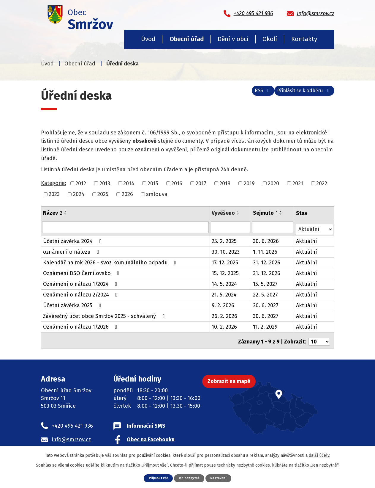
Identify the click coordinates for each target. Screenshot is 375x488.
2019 (249, 183)
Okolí (269, 39)
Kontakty (304, 39)
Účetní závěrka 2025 (73, 303)
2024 (78, 194)
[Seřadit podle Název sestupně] (65, 214)
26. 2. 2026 (225, 313)
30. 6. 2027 (266, 303)
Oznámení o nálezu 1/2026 (81, 324)
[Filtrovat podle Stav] (314, 226)
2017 (201, 183)
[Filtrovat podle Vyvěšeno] (231, 227)
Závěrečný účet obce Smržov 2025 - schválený (105, 313)
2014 (128, 183)
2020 (273, 183)
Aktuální (307, 239)
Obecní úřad (187, 39)
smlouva (156, 194)
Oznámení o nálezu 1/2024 (81, 281)
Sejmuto (266, 213)
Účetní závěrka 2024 (73, 239)
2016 (176, 183)
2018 (224, 183)
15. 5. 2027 (266, 281)
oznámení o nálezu (72, 249)
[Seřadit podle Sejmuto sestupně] (281, 214)
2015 (153, 183)
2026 (127, 194)
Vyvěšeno (223, 213)
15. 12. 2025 (225, 271)
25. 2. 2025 (224, 239)
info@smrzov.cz (71, 434)
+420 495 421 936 (72, 421)
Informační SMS (146, 421)
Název (52, 213)
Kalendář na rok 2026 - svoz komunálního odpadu (111, 260)
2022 (321, 183)
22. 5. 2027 (266, 292)
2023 (54, 194)
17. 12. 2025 (225, 260)
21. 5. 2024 (224, 292)
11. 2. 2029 (266, 324)
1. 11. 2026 (266, 249)
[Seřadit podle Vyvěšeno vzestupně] (238, 212)
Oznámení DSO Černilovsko (82, 271)
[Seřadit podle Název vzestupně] (65, 212)
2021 (297, 183)
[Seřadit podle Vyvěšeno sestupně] (238, 214)
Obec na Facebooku (151, 434)
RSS (252, 94)
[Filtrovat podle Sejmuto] (273, 227)
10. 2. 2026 (224, 324)
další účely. (319, 454)
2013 (104, 183)
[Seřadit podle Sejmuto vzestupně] (281, 212)
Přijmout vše (155, 478)
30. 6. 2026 (266, 239)
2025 (102, 194)
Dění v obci (233, 39)
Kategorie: (53, 183)
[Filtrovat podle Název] (125, 227)
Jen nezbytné (190, 478)
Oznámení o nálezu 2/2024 (81, 292)
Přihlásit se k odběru (301, 94)
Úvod (148, 39)
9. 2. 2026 (223, 303)
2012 (80, 183)
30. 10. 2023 (226, 249)
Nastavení (222, 478)
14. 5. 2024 (224, 281)
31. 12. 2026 (267, 260)
